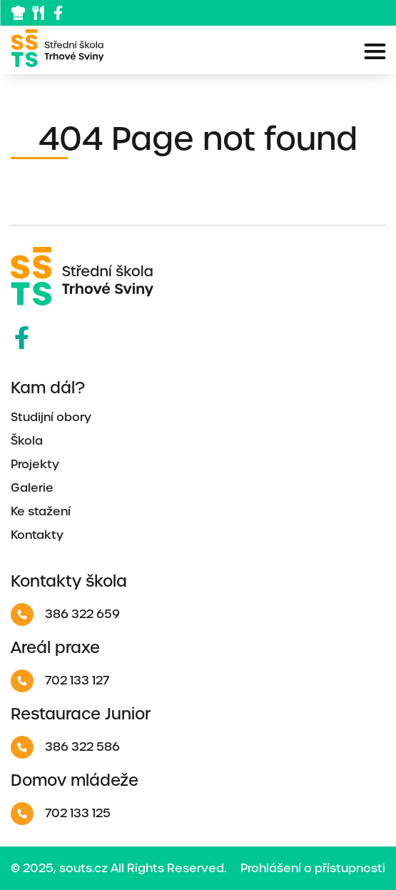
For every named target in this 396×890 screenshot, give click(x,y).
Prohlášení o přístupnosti (312, 868)
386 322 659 (65, 614)
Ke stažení (41, 511)
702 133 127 (60, 680)
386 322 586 (65, 747)
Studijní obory (51, 417)
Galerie (32, 487)
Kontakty (37, 534)
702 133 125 (61, 813)
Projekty (35, 464)
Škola (27, 440)
